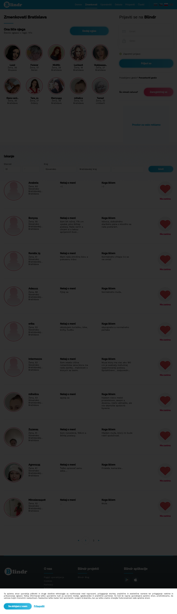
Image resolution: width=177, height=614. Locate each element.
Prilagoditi (39, 606)
